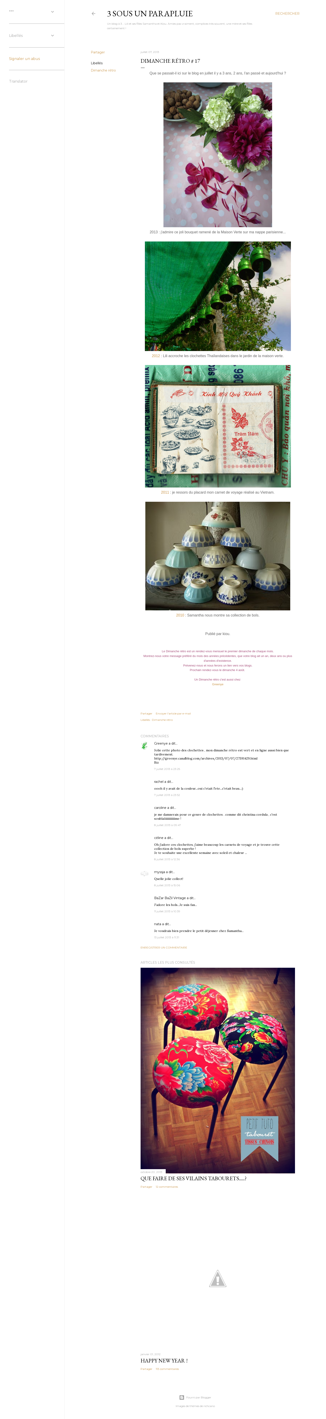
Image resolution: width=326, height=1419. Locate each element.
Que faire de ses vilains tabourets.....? (194, 1178)
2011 (165, 492)
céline (158, 838)
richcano (209, 1406)
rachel (158, 782)
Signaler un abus (24, 59)
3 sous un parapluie (150, 13)
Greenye (217, 684)
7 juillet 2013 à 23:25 (167, 769)
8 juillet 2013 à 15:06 (167, 885)
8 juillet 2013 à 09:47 (167, 825)
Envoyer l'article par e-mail (173, 713)
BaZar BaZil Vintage (170, 898)
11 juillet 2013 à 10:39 (167, 911)
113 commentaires (167, 1369)
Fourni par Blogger (195, 1397)
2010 (180, 615)
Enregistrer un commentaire (164, 947)
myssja (159, 872)
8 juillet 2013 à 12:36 (167, 859)
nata (157, 924)
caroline (160, 808)
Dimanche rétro (103, 70)
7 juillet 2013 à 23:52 (167, 795)
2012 (156, 356)
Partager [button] (98, 52)
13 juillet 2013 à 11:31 (166, 937)
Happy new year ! (164, 1360)
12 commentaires (167, 1186)
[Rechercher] (287, 13)
